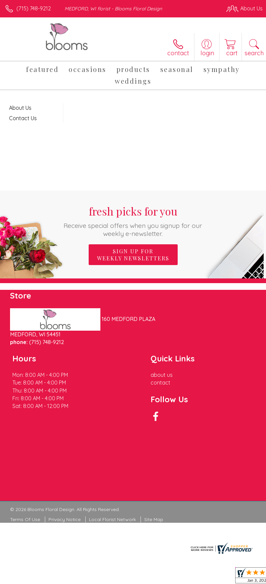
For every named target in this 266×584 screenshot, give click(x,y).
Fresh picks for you (133, 221)
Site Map (153, 519)
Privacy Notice (65, 519)
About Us (20, 107)
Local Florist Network (112, 519)
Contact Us (23, 118)
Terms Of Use (25, 519)
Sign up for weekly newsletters (133, 255)
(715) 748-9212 (33, 8)
